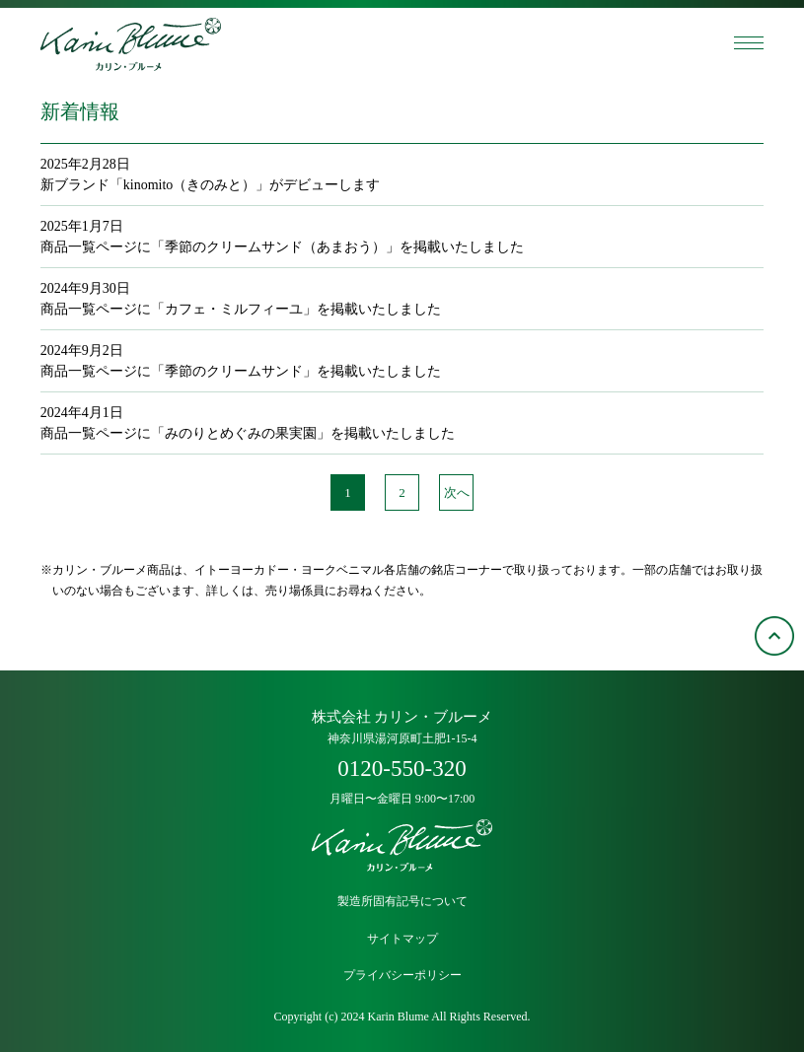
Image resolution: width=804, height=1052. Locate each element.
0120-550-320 (401, 768)
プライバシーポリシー (402, 975)
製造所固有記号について (402, 901)
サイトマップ (402, 939)
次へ (457, 492)
